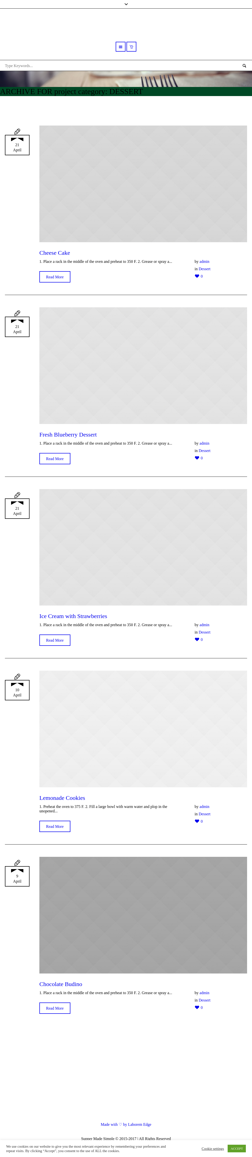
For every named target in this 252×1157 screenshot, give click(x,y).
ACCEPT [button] (237, 1148)
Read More (55, 277)
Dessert (204, 269)
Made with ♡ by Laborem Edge (126, 1124)
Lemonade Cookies (62, 798)
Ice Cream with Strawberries (73, 616)
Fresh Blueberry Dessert (68, 434)
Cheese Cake (54, 253)
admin (204, 261)
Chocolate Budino (60, 984)
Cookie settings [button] (213, 1149)
